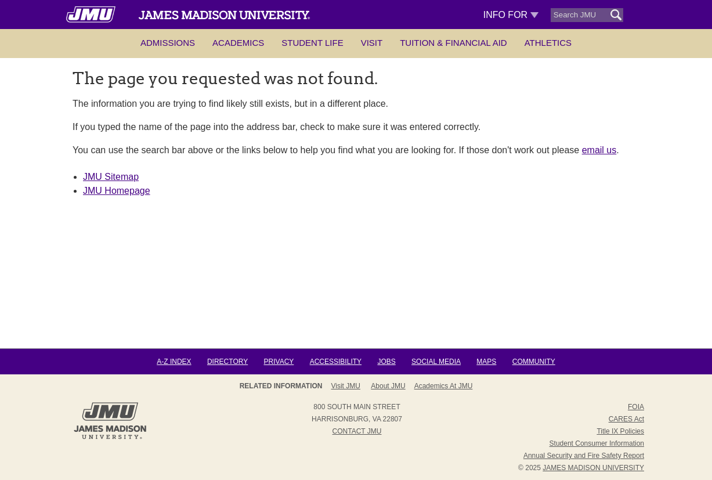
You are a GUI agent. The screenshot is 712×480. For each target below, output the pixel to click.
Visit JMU (345, 386)
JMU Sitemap (111, 177)
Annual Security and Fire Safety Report (583, 456)
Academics (238, 43)
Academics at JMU (443, 386)
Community (533, 362)
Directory (227, 362)
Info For (510, 15)
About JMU (388, 386)
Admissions (167, 43)
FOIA (636, 407)
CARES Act (626, 419)
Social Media (436, 362)
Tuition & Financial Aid (453, 43)
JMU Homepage (116, 191)
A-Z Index (174, 362)
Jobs (386, 362)
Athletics (548, 43)
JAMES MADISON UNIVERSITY (593, 468)
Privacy (279, 362)
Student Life (312, 43)
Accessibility (336, 362)
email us (599, 150)
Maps (486, 362)
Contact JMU (357, 431)
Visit (372, 43)
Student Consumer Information (597, 443)
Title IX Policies (620, 431)
